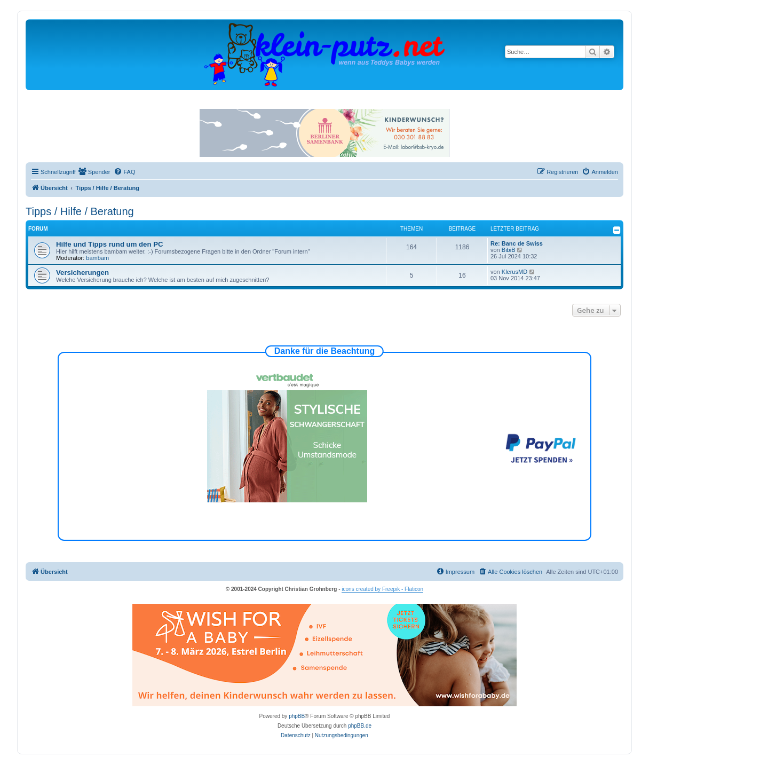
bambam (97, 258)
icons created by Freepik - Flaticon (382, 589)
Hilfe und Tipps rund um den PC (109, 244)
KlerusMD (514, 272)
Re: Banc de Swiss (516, 243)
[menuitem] (94, 171)
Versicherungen (82, 273)
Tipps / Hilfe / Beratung (80, 211)
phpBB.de (359, 726)
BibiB (509, 250)
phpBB (297, 716)
